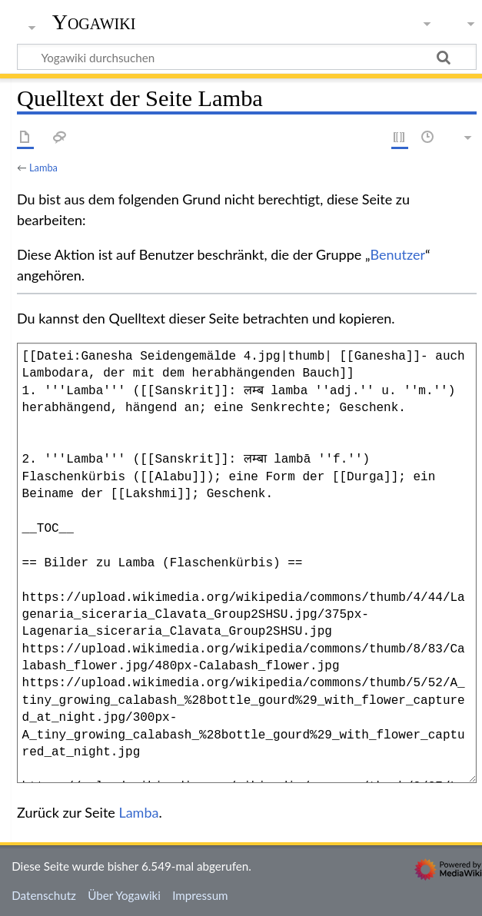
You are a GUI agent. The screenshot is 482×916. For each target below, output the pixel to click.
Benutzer (398, 254)
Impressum (200, 895)
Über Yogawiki (124, 895)
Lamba (43, 167)
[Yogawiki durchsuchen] (247, 57)
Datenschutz (44, 895)
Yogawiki (94, 22)
